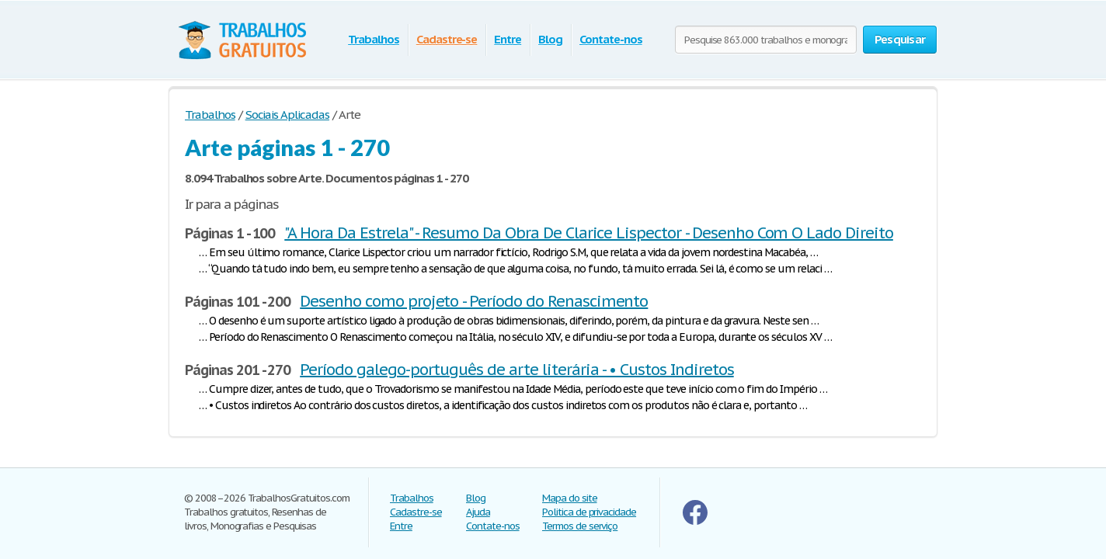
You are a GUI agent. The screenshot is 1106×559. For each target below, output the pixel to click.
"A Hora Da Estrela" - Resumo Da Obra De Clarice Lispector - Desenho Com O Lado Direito (588, 233)
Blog (550, 39)
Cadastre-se (447, 39)
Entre (507, 39)
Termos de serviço (579, 526)
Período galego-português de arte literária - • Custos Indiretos (516, 369)
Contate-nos (610, 39)
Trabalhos (373, 39)
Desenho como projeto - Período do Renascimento (474, 301)
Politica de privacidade (589, 512)
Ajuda (478, 512)
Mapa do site (569, 498)
